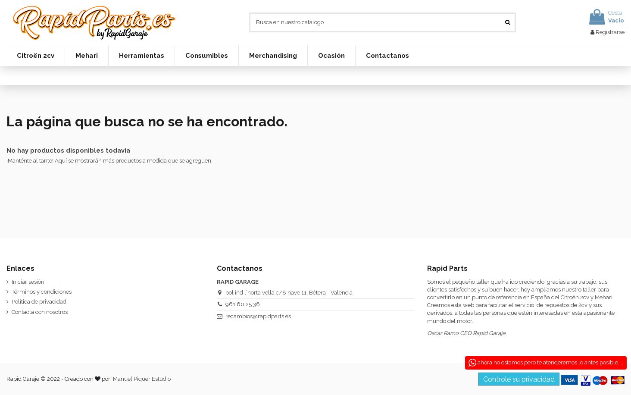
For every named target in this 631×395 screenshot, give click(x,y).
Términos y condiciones (42, 291)
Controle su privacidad (519, 379)
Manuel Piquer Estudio (142, 379)
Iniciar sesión (28, 282)
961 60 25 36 (242, 304)
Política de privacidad (39, 301)
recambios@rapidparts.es (258, 316)
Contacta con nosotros (40, 312)
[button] (35, 55)
